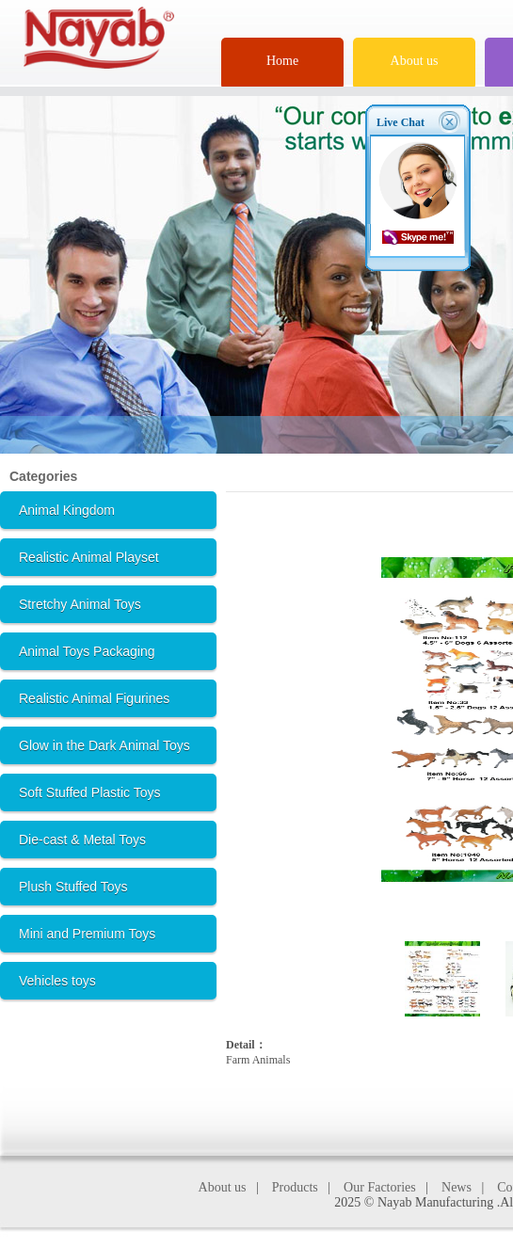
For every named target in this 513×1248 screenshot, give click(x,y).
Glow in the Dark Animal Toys (104, 745)
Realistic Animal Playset (89, 557)
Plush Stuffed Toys (73, 886)
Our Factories (380, 1187)
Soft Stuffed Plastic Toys (89, 792)
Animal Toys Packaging (86, 651)
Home (282, 61)
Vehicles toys (57, 980)
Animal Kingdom (67, 510)
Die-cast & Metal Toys (82, 839)
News (456, 1187)
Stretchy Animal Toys (80, 604)
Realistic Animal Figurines (94, 698)
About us (415, 61)
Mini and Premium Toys (87, 933)
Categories (43, 476)
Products (295, 1187)
